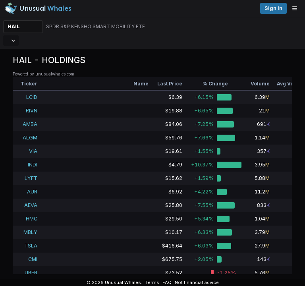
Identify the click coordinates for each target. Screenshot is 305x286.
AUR (32, 192)
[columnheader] (27, 84)
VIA (33, 151)
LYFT (31, 178)
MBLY (30, 232)
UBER (31, 273)
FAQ (167, 282)
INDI (32, 165)
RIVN (31, 111)
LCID (31, 97)
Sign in (273, 8)
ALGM (30, 138)
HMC (31, 219)
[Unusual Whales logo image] (38, 8)
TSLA (30, 246)
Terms (152, 282)
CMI (32, 259)
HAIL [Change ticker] (14, 26)
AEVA (30, 205)
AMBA (30, 124)
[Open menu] (296, 8)
